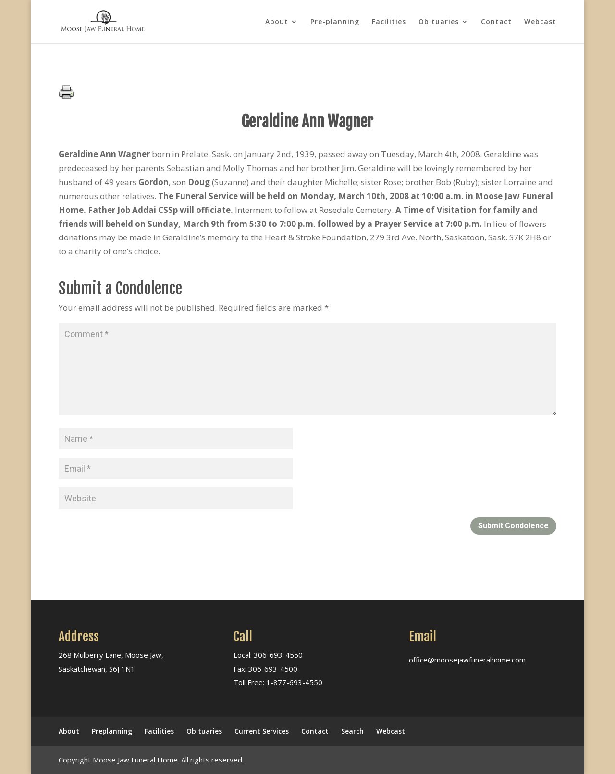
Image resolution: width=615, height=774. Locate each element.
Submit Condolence (513, 525)
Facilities (389, 22)
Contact (496, 22)
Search (352, 731)
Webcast (540, 22)
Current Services (261, 731)
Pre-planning (334, 22)
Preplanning (112, 731)
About (276, 22)
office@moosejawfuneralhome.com (467, 659)
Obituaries (438, 22)
